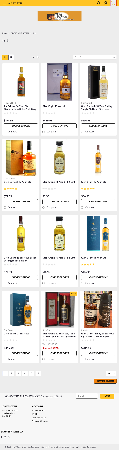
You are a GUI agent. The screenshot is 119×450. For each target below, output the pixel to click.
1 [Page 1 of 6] (5, 373)
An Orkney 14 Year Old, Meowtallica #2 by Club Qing (20, 108)
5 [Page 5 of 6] (31, 373)
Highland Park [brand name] (10, 103)
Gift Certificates (38, 410)
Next (112, 373)
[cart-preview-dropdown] (113, 3)
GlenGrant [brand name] (8, 330)
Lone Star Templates (87, 447)
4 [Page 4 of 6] (24, 373)
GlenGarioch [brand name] (87, 103)
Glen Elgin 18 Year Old (54, 106)
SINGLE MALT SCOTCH (20, 33)
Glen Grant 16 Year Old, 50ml (58, 257)
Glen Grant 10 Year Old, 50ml (58, 182)
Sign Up (42, 418)
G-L (34, 33)
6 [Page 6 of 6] (38, 373)
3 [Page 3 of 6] (18, 373)
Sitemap (44, 447)
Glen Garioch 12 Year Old (17, 182)
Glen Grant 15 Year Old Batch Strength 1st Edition (20, 259)
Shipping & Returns (40, 421)
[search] (98, 3)
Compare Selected (105, 381)
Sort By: (36, 57)
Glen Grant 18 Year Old (94, 257)
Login (34, 418)
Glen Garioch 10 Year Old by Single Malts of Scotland (96, 108)
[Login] (105, 3)
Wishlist (35, 414)
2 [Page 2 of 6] (11, 373)
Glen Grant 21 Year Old (16, 333)
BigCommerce (63, 447)
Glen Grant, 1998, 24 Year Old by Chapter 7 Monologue (97, 335)
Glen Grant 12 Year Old (94, 182)
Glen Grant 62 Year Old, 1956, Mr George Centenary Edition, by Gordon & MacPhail (59, 335)
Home (4, 33)
